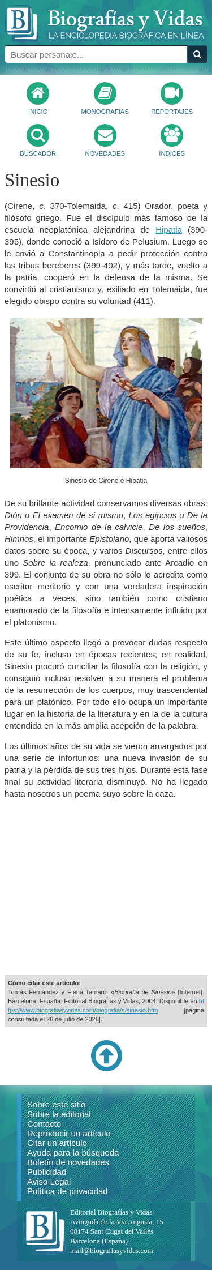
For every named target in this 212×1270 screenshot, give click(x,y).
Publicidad (46, 1172)
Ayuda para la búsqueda (73, 1152)
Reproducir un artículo (69, 1133)
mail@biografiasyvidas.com (111, 1250)
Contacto (44, 1123)
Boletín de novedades (68, 1162)
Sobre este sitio (56, 1104)
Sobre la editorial (59, 1114)
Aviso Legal (49, 1181)
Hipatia (168, 229)
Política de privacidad (67, 1191)
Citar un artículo (57, 1143)
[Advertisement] (106, 887)
